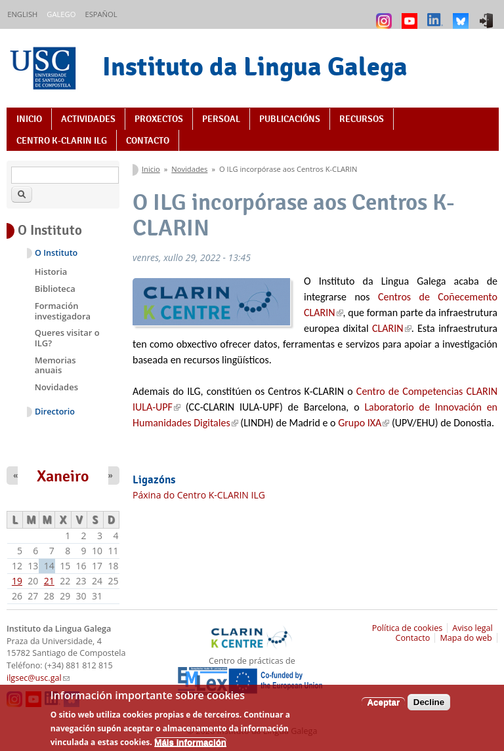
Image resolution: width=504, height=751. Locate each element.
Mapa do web (466, 638)
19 (17, 581)
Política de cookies (407, 628)
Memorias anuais (55, 365)
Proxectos (159, 118)
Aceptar (383, 708)
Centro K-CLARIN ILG (61, 140)
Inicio (29, 118)
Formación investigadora (63, 311)
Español (101, 14)
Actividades (88, 118)
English (22, 14)
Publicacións (289, 118)
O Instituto (56, 252)
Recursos (361, 118)
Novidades (189, 169)
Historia (51, 271)
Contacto (147, 140)
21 (49, 581)
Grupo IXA (363, 422)
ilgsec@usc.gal (38, 677)
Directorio (55, 411)
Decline (428, 708)
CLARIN (391, 328)
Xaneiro (63, 476)
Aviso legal (472, 628)
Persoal (221, 118)
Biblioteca (55, 288)
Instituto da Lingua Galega (255, 66)
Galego (61, 14)
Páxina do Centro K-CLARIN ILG (199, 495)
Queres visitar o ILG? (67, 338)
